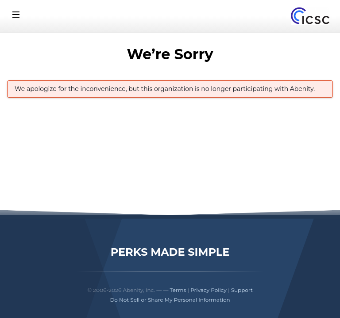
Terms (178, 290)
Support (242, 290)
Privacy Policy (208, 290)
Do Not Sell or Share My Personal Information (170, 299)
